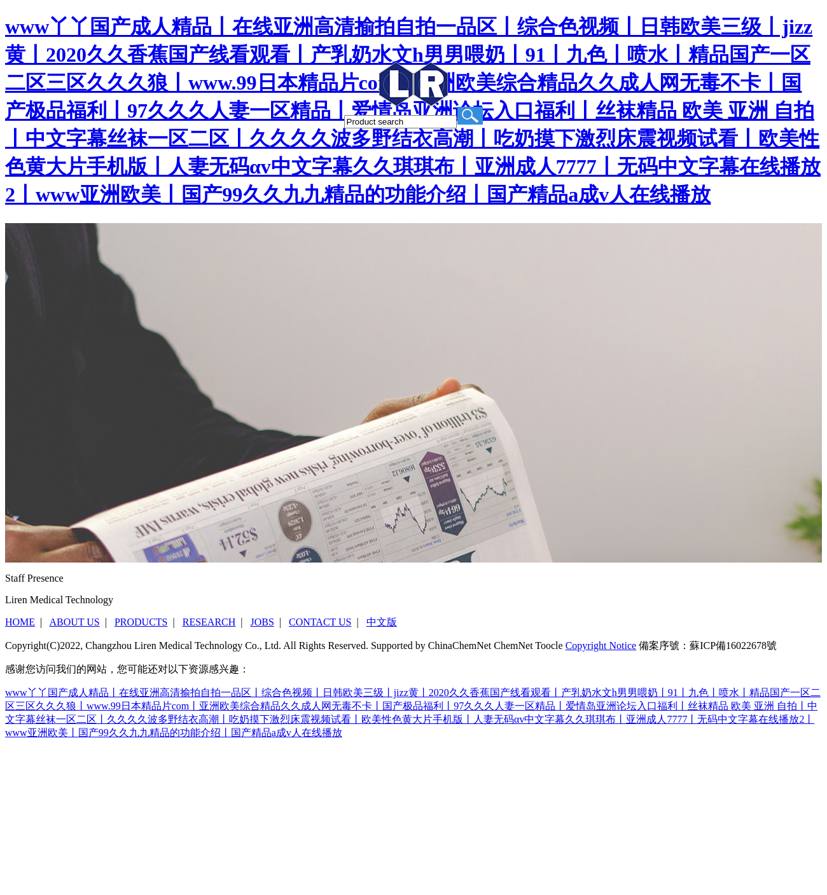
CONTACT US (320, 622)
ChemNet (513, 645)
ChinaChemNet (460, 645)
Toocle (548, 645)
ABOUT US (74, 622)
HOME (20, 622)
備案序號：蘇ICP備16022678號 (708, 645)
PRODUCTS (141, 622)
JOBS (262, 622)
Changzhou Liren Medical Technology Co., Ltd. (183, 645)
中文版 (381, 622)
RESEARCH (209, 622)
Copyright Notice (601, 645)
